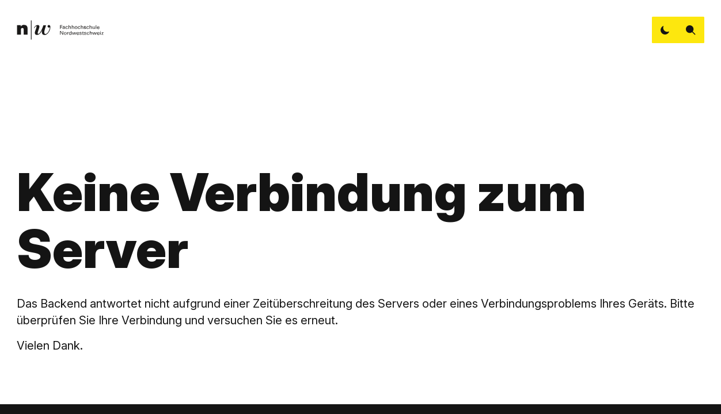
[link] (60, 30)
